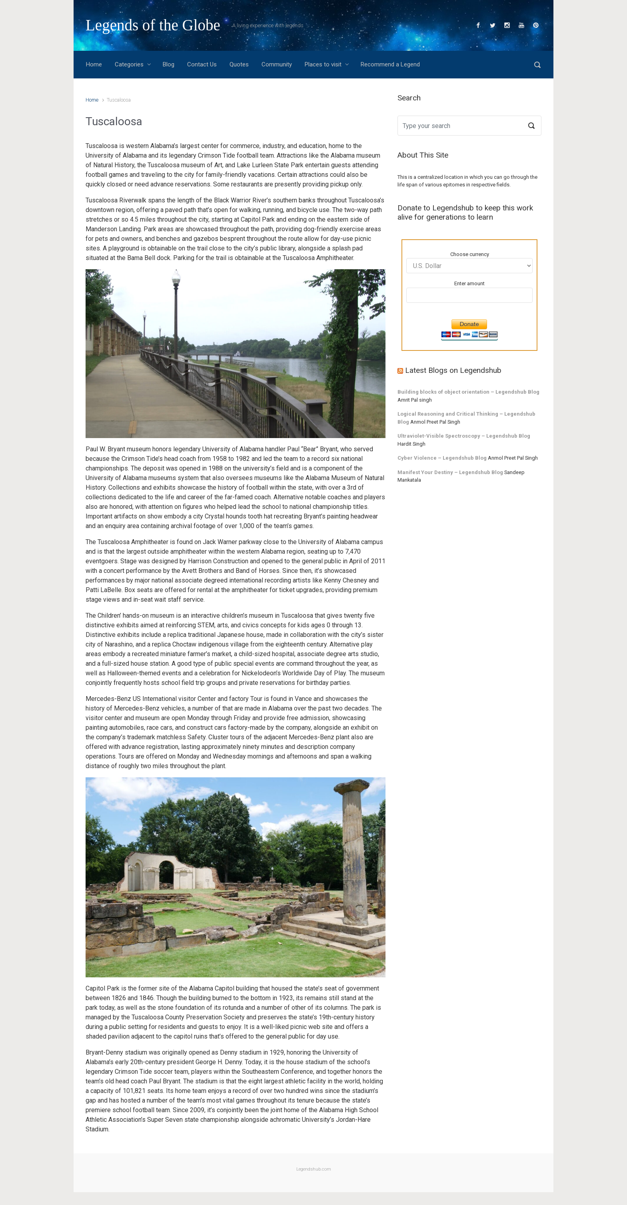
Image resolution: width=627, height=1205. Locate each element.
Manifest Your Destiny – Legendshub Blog (450, 472)
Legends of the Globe (153, 25)
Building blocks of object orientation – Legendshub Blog (468, 392)
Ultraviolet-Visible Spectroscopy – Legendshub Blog (463, 436)
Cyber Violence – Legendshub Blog (442, 458)
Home (92, 100)
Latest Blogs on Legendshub (453, 370)
